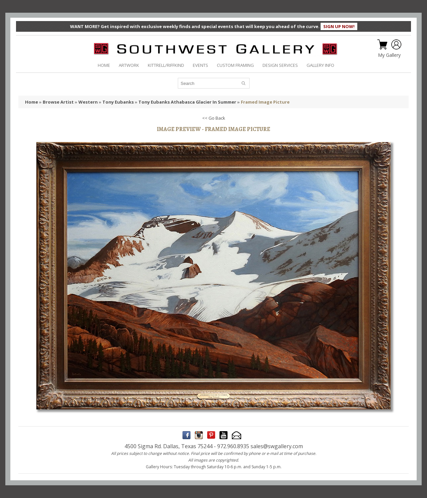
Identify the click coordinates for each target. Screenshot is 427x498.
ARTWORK (129, 65)
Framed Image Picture (265, 102)
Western (88, 102)
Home (31, 102)
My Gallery (389, 55)
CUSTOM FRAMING (235, 65)
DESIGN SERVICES (280, 65)
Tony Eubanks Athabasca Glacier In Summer (187, 102)
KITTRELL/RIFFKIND (166, 65)
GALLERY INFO (320, 65)
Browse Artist (58, 102)
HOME (104, 65)
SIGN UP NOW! (339, 26)
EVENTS (200, 65)
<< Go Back (213, 118)
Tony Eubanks (118, 102)
